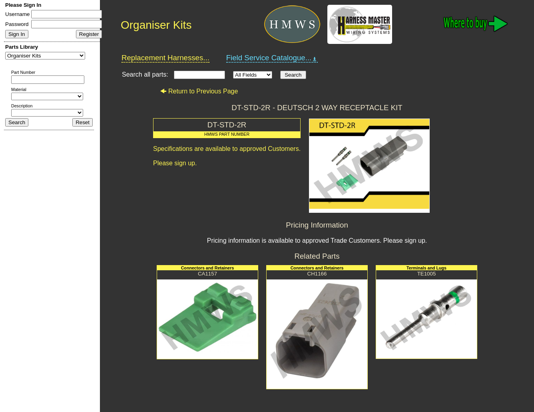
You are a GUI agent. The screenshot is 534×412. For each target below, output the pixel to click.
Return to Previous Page (199, 91)
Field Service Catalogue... (272, 57)
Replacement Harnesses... (165, 57)
